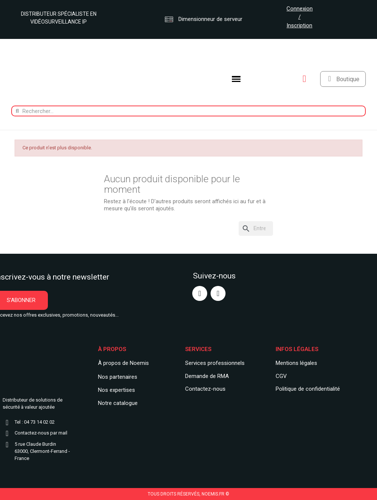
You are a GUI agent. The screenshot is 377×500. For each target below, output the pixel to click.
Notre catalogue (118, 403)
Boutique (347, 79)
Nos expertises (116, 390)
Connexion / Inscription (299, 17)
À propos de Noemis (123, 363)
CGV (281, 376)
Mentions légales (296, 363)
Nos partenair (114, 377)
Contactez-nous (205, 388)
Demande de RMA (207, 376)
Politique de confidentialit (306, 388)
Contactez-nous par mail (41, 433)
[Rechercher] (256, 228)
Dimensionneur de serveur (203, 19)
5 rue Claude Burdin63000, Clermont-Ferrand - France (42, 451)
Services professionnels (215, 363)
